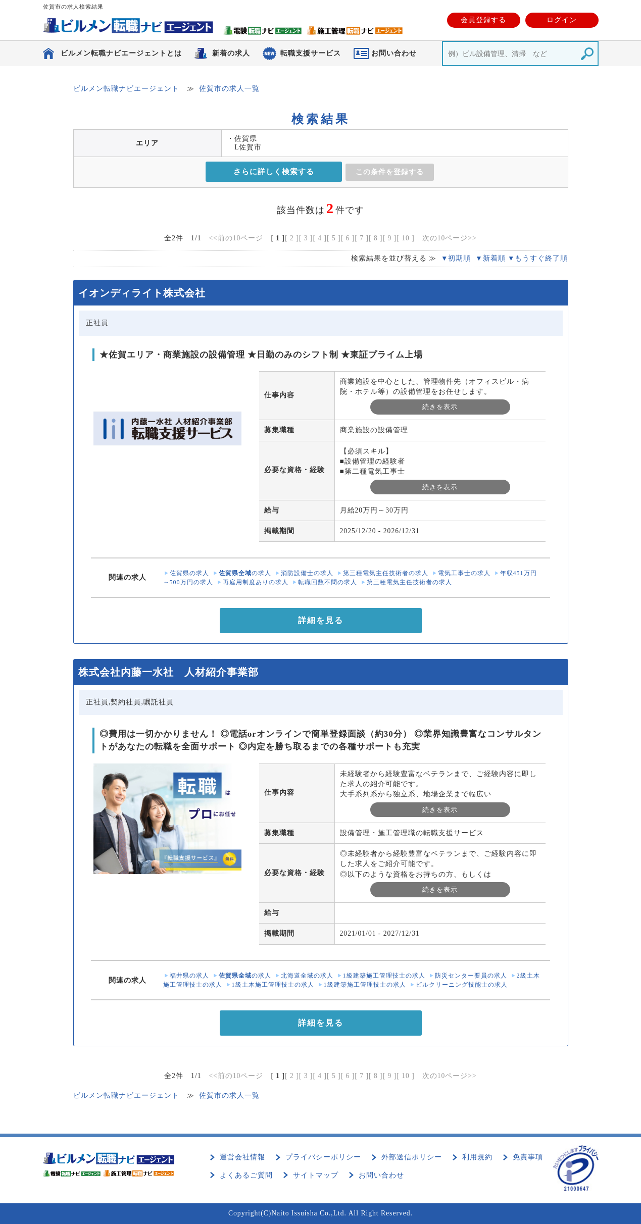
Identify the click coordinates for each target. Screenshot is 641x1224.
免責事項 (528, 1157)
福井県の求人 (189, 975)
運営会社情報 (242, 1157)
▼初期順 (456, 258)
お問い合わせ (381, 1175)
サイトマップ (315, 1175)
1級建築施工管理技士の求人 (384, 975)
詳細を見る (320, 620)
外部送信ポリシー (411, 1157)
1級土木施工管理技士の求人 (273, 984)
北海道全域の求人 (307, 975)
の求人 (245, 573)
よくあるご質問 (246, 1175)
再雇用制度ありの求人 (255, 582)
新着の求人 (231, 53)
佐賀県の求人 (189, 573)
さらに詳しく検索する (273, 172)
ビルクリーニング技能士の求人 (462, 984)
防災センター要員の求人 (471, 975)
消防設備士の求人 (307, 573)
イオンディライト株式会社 (142, 292)
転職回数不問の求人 (327, 582)
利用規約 (477, 1157)
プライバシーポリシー (323, 1157)
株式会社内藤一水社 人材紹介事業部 (168, 672)
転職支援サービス (310, 53)
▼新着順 (490, 258)
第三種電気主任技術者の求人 (385, 573)
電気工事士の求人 (464, 573)
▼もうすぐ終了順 (538, 258)
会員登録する (483, 20)
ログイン (562, 20)
